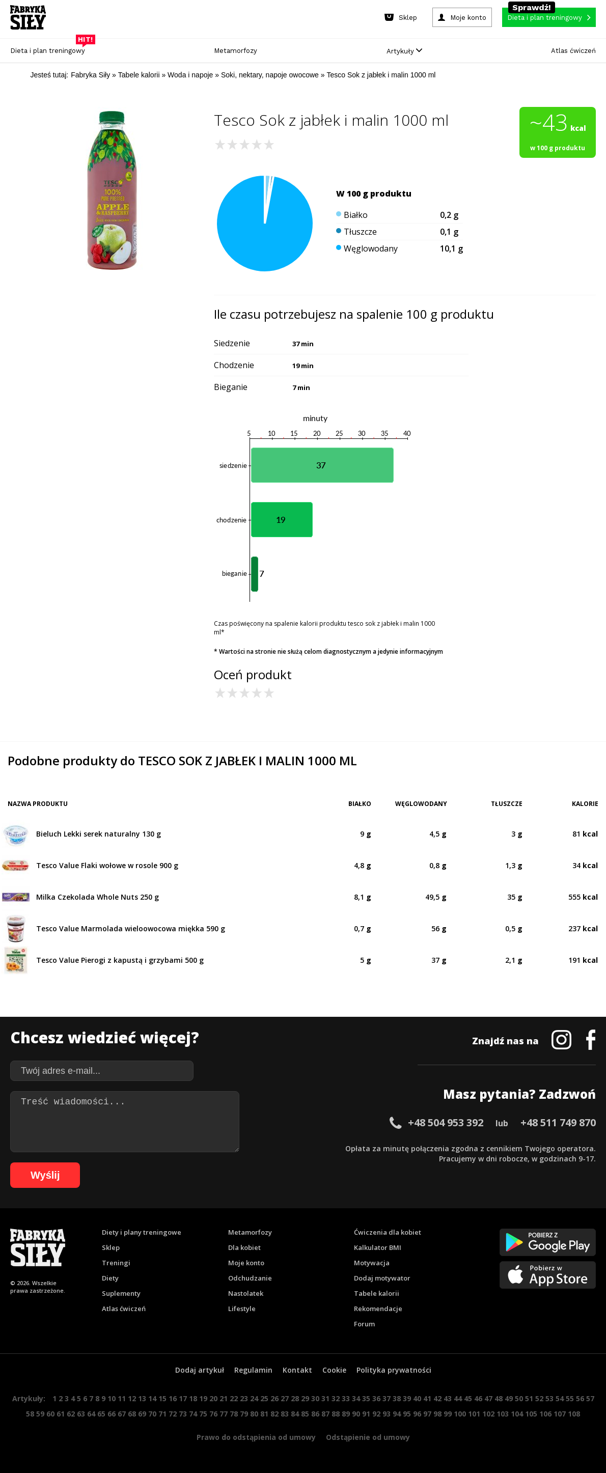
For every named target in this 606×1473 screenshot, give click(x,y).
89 (346, 1414)
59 (40, 1414)
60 (50, 1414)
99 (448, 1414)
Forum (364, 1323)
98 (437, 1414)
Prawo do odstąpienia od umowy (256, 1437)
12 (132, 1398)
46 (478, 1398)
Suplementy (121, 1293)
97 (427, 1414)
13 (142, 1398)
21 (223, 1398)
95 (407, 1414)
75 (203, 1414)
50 (519, 1398)
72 (173, 1414)
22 (234, 1398)
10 (111, 1398)
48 (498, 1398)
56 (580, 1398)
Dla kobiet (244, 1247)
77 (223, 1414)
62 (71, 1414)
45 (468, 1398)
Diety (110, 1278)
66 (111, 1414)
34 (356, 1398)
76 (213, 1414)
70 (152, 1414)
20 (213, 1398)
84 (295, 1414)
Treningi (116, 1262)
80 (254, 1414)
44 (458, 1398)
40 (417, 1398)
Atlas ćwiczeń (573, 50)
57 (590, 1398)
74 (193, 1414)
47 (488, 1398)
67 (122, 1414)
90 (356, 1414)
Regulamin (253, 1370)
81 (264, 1414)
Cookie (334, 1370)
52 (539, 1398)
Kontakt (297, 1370)
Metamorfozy (235, 50)
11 (122, 1398)
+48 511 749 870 (558, 1122)
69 (142, 1414)
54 (560, 1398)
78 (234, 1414)
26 (274, 1398)
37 (386, 1398)
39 (407, 1398)
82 (274, 1414)
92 (376, 1414)
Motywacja (372, 1262)
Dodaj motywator (382, 1278)
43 (448, 1398)
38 (397, 1398)
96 (417, 1414)
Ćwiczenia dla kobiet (387, 1232)
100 (460, 1414)
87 (325, 1414)
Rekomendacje (378, 1308)
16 (173, 1398)
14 (152, 1398)
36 (376, 1398)
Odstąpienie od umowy (368, 1437)
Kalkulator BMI (377, 1247)
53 (549, 1398)
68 (132, 1414)
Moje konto (246, 1262)
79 (244, 1414)
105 (531, 1414)
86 (315, 1414)
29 (305, 1398)
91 (366, 1414)
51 (529, 1398)
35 (366, 1398)
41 (427, 1398)
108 (574, 1414)
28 (295, 1398)
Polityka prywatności (393, 1370)
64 (91, 1414)
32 (336, 1398)
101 (474, 1414)
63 (81, 1414)
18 (193, 1398)
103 (503, 1414)
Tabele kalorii (376, 1293)
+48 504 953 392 (445, 1122)
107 (560, 1414)
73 (183, 1414)
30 (315, 1398)
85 (305, 1414)
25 (264, 1398)
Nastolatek (245, 1293)
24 (254, 1398)
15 (162, 1398)
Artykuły (404, 51)
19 (203, 1398)
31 (325, 1398)
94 (397, 1414)
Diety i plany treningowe (141, 1232)
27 (285, 1398)
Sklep (111, 1247)
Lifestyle (242, 1308)
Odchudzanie (250, 1278)
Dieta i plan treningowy (50, 48)
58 (30, 1414)
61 (61, 1414)
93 (386, 1414)
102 (488, 1414)
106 (545, 1414)
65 (101, 1414)
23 (244, 1398)
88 (336, 1414)
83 (285, 1414)
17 (183, 1398)
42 (437, 1398)
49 (509, 1398)
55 (570, 1398)
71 (162, 1414)
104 (517, 1414)
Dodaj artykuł (199, 1370)
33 (346, 1398)
